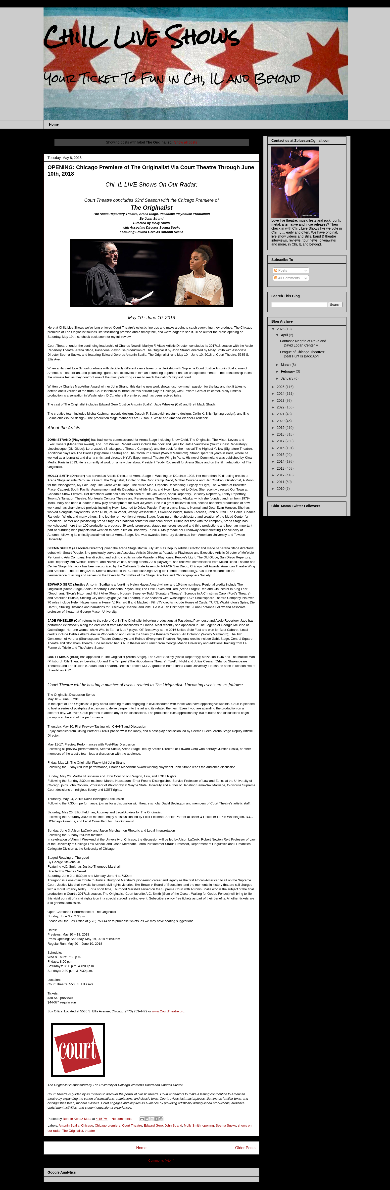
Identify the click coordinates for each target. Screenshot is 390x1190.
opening (208, 1125)
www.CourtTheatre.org (168, 1011)
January (287, 378)
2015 (281, 455)
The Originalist (72, 1131)
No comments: (122, 1119)
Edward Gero (153, 1125)
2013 (281, 468)
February (288, 371)
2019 (281, 428)
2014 (281, 461)
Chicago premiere (107, 1125)
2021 (281, 414)
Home (54, 124)
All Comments (287, 278)
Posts (280, 270)
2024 (281, 394)
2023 (281, 400)
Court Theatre (132, 1125)
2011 (281, 482)
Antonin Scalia (69, 1125)
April (285, 335)
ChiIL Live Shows (142, 36)
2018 (281, 434)
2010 (281, 489)
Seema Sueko (226, 1125)
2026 (281, 329)
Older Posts (245, 1148)
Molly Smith (192, 1125)
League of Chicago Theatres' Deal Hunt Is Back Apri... (302, 354)
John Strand (173, 1125)
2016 (281, 448)
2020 (281, 421)
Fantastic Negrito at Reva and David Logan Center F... (303, 343)
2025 (281, 387)
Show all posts (185, 142)
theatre (90, 1131)
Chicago (87, 1125)
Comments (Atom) (161, 1160)
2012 (281, 475)
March (286, 365)
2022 (281, 407)
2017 (281, 441)
